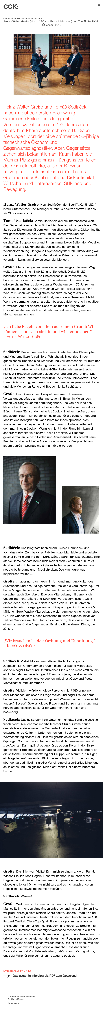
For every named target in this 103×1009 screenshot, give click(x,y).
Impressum (13, 1003)
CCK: (11, 6)
